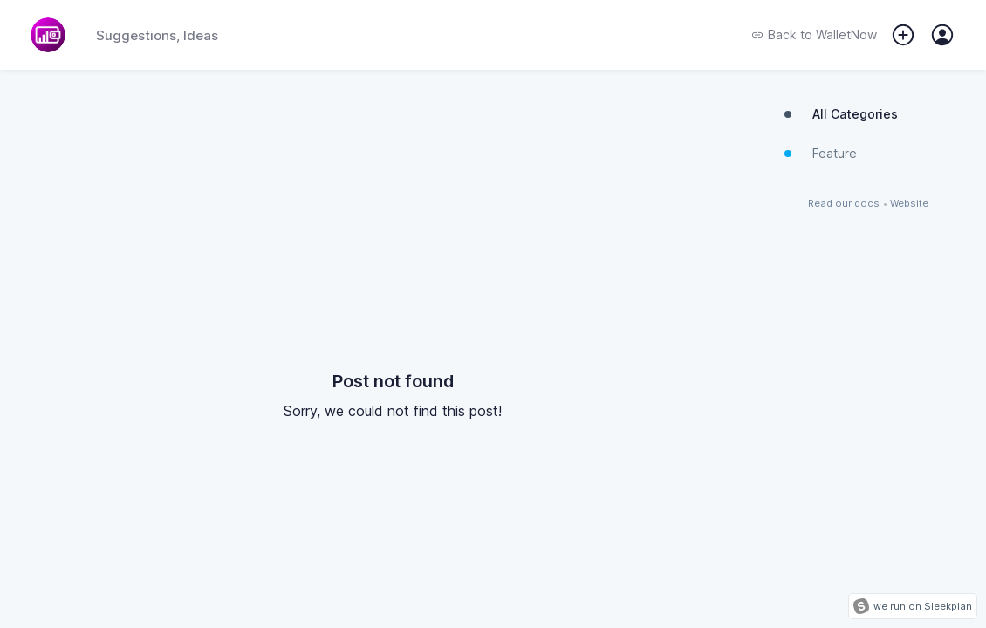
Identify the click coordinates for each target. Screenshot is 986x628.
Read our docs (844, 203)
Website (909, 203)
